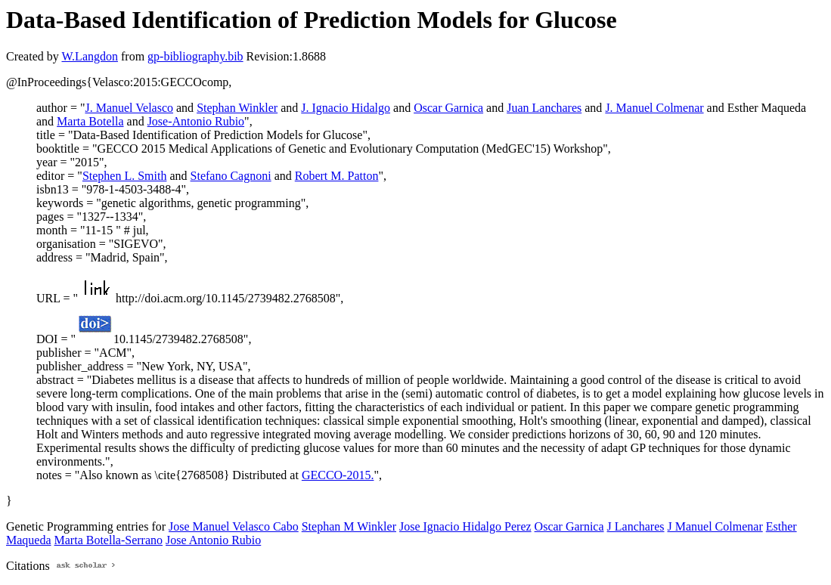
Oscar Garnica (448, 107)
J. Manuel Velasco (129, 107)
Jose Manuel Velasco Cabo (234, 526)
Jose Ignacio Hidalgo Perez (465, 526)
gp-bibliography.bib (195, 56)
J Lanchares (636, 526)
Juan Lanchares (544, 107)
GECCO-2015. (338, 475)
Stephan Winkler (237, 107)
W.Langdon (89, 56)
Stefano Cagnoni (231, 175)
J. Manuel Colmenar (654, 107)
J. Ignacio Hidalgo (345, 107)
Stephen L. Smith (124, 175)
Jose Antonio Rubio (213, 540)
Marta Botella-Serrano (108, 540)
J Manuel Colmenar (715, 526)
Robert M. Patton (337, 175)
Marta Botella (90, 121)
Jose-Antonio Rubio (195, 121)
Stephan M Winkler (349, 526)
